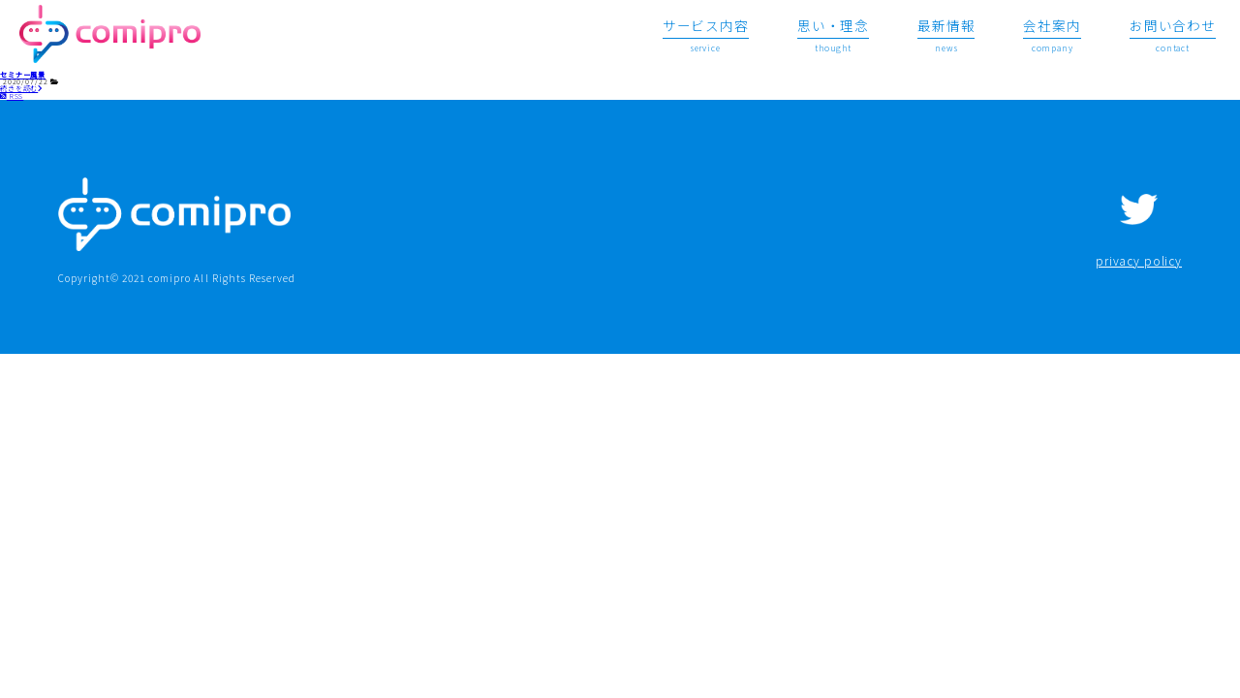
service (706, 34)
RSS (11, 96)
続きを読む (22, 88)
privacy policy (1139, 261)
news (946, 34)
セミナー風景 (23, 74)
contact (1173, 34)
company (1051, 34)
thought (833, 34)
